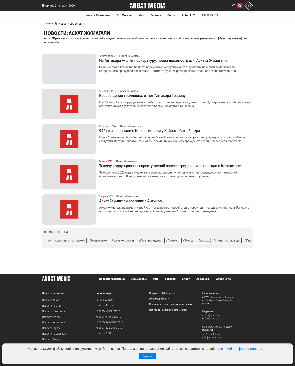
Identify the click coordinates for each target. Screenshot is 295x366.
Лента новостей (105, 299)
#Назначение (98, 240)
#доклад (203, 240)
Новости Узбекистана (108, 311)
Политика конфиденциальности (168, 310)
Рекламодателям (159, 298)
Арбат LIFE (188, 15)
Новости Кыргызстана (108, 316)
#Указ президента (149, 240)
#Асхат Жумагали (122, 240)
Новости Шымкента (53, 311)
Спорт (171, 15)
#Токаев (188, 240)
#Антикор (172, 240)
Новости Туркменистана (110, 322)
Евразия (156, 15)
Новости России (105, 305)
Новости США (103, 333)
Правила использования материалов (171, 304)
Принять (147, 356)
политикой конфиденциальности (240, 349)
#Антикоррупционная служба (66, 240)
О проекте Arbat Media (162, 293)
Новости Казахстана (97, 15)
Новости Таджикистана (109, 327)
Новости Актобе (51, 317)
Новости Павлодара (54, 333)
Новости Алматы (52, 300)
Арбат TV (210, 15)
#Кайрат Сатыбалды (227, 240)
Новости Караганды (53, 322)
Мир (141, 15)
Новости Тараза (51, 328)
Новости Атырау (51, 339)
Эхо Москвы (124, 15)
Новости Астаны (51, 305)
